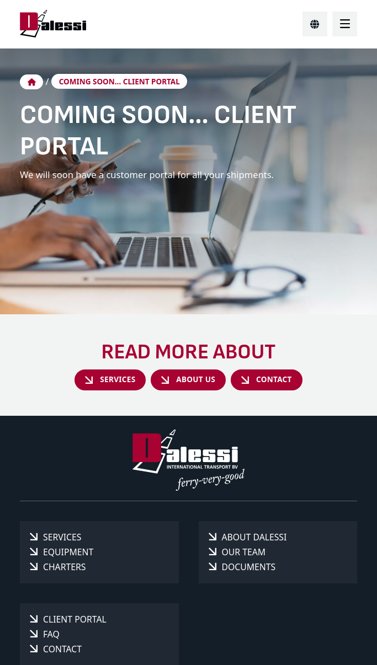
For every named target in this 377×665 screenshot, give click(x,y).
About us (195, 379)
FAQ (51, 634)
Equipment (68, 552)
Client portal (75, 619)
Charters (64, 567)
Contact (274, 379)
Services (117, 379)
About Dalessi (254, 537)
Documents (249, 567)
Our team (244, 552)
